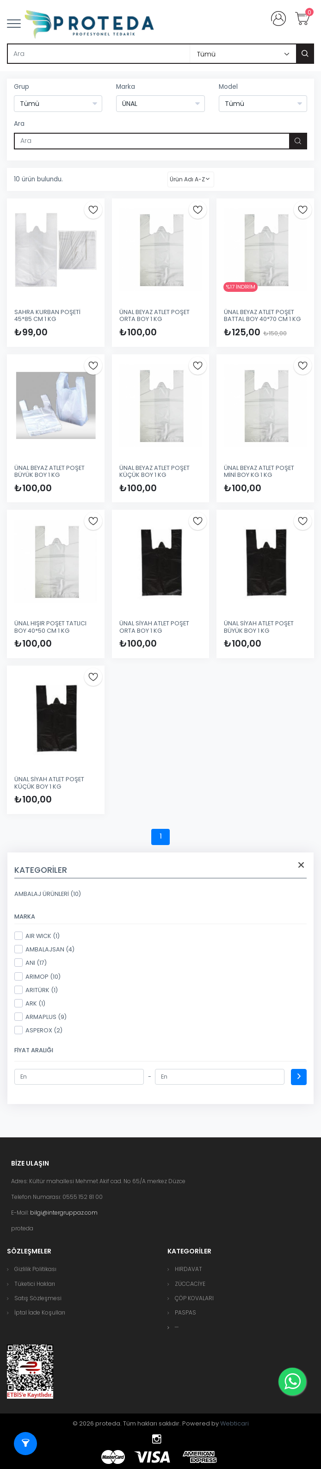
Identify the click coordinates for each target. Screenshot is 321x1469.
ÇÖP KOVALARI (194, 1298)
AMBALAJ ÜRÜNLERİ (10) (47, 894)
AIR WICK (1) (37, 936)
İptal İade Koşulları (39, 1312)
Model (228, 86)
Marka (125, 86)
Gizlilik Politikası (35, 1269)
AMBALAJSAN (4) (44, 949)
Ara (19, 123)
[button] (177, 1327)
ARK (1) (29, 1003)
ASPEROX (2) (38, 1030)
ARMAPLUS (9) (40, 1016)
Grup (21, 86)
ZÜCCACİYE (190, 1284)
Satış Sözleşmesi (38, 1298)
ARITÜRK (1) (36, 990)
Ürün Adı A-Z (187, 179)
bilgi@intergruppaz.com (64, 1212)
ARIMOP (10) (37, 976)
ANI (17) (30, 962)
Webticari (234, 1423)
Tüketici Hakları (34, 1284)
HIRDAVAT (188, 1269)
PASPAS (185, 1312)
